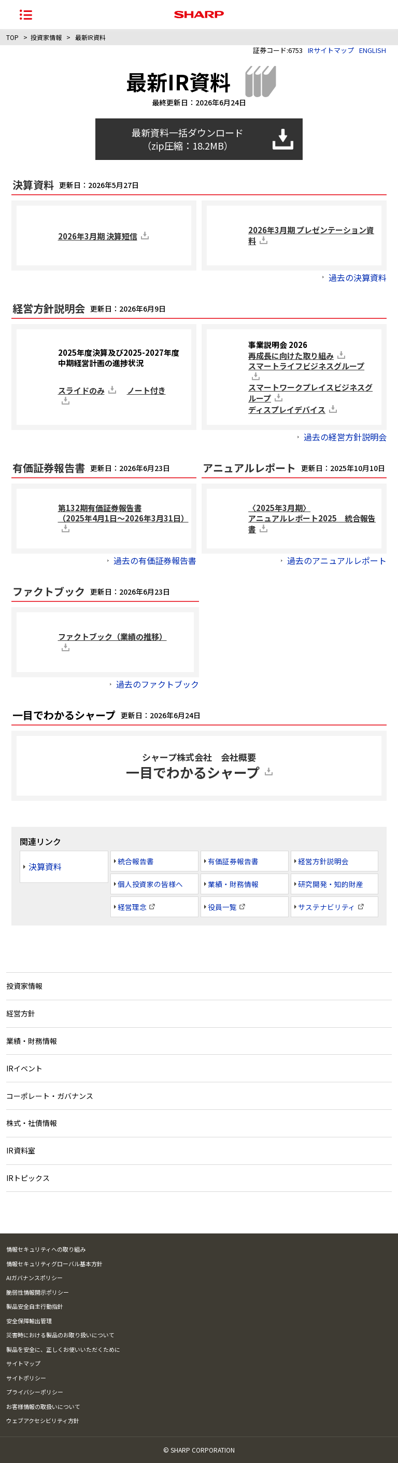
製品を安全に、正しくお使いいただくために (63, 1349)
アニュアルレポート (249, 468)
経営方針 (20, 1013)
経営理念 (132, 907)
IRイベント (24, 1068)
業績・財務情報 (233, 884)
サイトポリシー (26, 1378)
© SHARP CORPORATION (199, 1449)
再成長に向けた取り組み (291, 355)
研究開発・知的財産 (330, 884)
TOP (12, 37)
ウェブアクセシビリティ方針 (42, 1420)
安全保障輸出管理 (29, 1321)
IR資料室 (20, 1150)
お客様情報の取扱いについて (43, 1406)
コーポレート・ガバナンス (49, 1096)
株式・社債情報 (31, 1123)
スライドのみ (81, 390)
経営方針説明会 (48, 308)
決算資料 (33, 185)
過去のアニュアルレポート (337, 560)
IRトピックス (28, 1178)
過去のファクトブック (157, 684)
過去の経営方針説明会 (345, 437)
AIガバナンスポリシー (34, 1277)
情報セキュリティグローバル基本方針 (54, 1263)
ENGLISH (372, 50)
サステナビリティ (327, 907)
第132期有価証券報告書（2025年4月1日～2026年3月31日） (123, 513)
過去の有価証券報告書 (154, 560)
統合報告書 (136, 861)
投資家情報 (46, 37)
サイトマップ (23, 1363)
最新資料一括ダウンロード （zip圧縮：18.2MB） (188, 139)
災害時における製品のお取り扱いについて (60, 1335)
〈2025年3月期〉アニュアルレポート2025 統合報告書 (312, 518)
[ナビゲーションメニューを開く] (26, 14)
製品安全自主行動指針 (34, 1306)
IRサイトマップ (331, 50)
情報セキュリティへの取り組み (46, 1249)
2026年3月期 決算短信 (97, 236)
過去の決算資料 (358, 277)
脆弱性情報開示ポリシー (37, 1292)
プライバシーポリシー (34, 1392)
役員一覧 (222, 907)
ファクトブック (48, 591)
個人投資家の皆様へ (150, 884)
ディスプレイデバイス (286, 409)
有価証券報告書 (48, 468)
